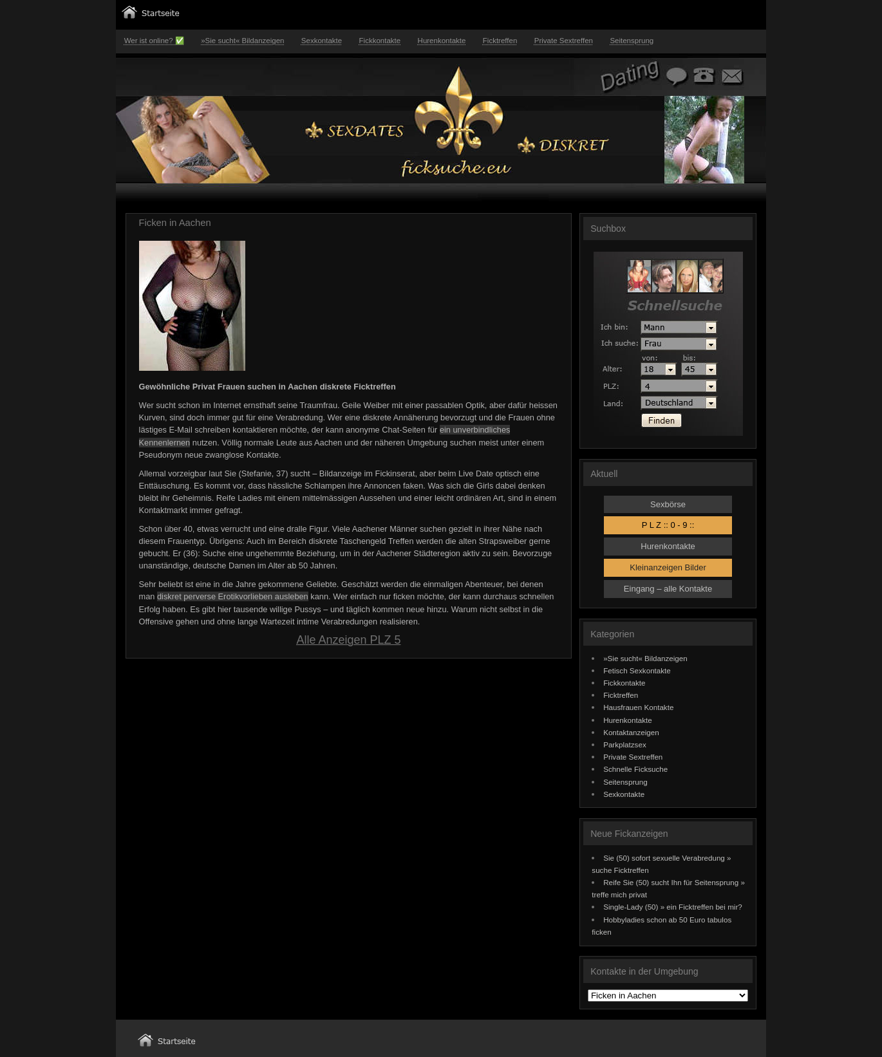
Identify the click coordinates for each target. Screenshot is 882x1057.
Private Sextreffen (563, 40)
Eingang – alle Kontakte (668, 589)
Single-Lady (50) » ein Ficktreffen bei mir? (672, 907)
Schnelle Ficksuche (635, 769)
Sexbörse (668, 504)
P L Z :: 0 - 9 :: (668, 525)
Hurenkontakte (442, 40)
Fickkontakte (380, 40)
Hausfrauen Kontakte (638, 707)
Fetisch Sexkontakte (637, 670)
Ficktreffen (500, 40)
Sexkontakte (321, 40)
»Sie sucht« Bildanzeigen (242, 40)
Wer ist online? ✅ (154, 40)
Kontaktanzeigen (631, 732)
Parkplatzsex (624, 744)
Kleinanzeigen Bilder (668, 567)
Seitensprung (631, 40)
